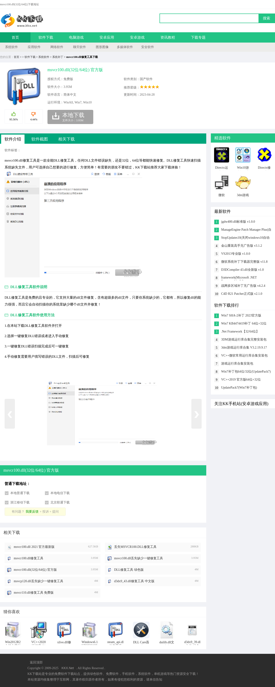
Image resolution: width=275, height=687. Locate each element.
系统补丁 (57, 57)
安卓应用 (106, 37)
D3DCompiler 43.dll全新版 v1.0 (242, 269)
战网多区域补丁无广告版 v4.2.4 (243, 285)
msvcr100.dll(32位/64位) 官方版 (35, 569)
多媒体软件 (125, 47)
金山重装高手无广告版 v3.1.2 (241, 245)
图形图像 (102, 47)
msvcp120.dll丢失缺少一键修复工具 (38, 581)
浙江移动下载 (20, 502)
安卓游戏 (137, 37)
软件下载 (45, 37)
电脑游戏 (76, 37)
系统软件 (11, 47)
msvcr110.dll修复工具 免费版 (34, 592)
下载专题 (198, 37)
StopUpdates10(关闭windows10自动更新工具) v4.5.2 (245, 238)
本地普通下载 (20, 493)
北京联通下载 (60, 502)
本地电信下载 (60, 493)
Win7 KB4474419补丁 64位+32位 (244, 323)
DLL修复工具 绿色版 (129, 569)
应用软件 (34, 47)
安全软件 (147, 47)
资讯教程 (167, 37)
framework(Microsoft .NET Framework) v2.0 (239, 278)
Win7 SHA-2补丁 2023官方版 (241, 315)
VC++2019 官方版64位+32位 (241, 379)
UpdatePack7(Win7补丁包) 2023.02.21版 (239, 388)
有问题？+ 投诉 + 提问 (35, 511)
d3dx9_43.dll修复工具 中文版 (134, 581)
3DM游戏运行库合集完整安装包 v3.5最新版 (244, 340)
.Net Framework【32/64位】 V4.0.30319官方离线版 (240, 332)
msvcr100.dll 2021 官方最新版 (34, 547)
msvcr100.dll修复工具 (29, 558)
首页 (15, 37)
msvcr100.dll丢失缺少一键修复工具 (138, 558)
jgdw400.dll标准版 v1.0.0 (238, 221)
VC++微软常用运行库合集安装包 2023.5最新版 (244, 356)
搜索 (266, 18)
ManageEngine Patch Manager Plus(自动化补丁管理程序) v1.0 (246, 230)
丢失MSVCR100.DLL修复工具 (135, 547)
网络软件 (56, 47)
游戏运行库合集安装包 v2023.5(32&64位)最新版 (238, 364)
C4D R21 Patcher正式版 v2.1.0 (241, 293)
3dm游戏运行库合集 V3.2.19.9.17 (244, 347)
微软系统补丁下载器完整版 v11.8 (244, 261)
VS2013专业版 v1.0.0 (235, 253)
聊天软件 (79, 47)
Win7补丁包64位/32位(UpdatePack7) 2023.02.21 (246, 372)
